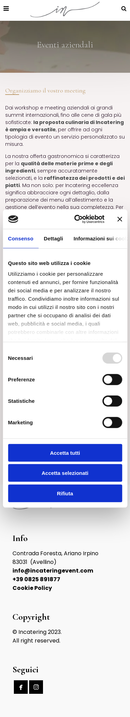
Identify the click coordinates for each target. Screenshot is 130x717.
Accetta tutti (65, 452)
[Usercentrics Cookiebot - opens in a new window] (77, 219)
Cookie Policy (32, 588)
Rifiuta (65, 493)
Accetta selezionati (65, 473)
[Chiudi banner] (119, 219)
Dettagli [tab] (53, 238)
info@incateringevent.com (52, 571)
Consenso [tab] (20, 238)
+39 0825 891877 (36, 579)
